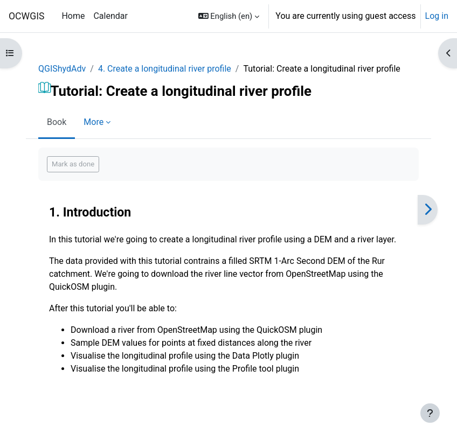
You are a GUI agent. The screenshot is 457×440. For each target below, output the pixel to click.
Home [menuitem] (73, 16)
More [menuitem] (93, 122)
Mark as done (73, 164)
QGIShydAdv (62, 69)
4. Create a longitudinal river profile (164, 69)
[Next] (428, 210)
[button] (229, 16)
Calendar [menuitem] (110, 16)
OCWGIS (26, 16)
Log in (436, 16)
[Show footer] (430, 413)
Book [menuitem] (56, 122)
